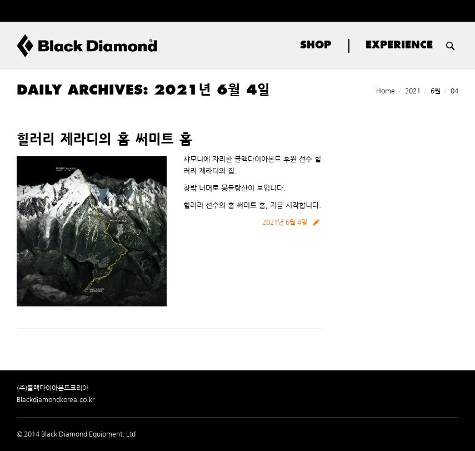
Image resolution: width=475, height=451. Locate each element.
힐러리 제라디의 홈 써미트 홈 (104, 140)
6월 (436, 91)
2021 (413, 91)
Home (385, 91)
